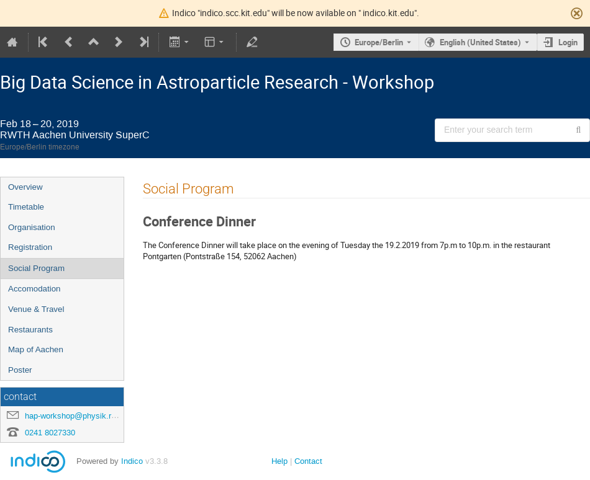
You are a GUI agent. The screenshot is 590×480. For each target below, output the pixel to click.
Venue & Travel (36, 309)
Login (568, 42)
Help (279, 461)
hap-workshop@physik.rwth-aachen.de (94, 416)
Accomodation (34, 288)
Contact (308, 461)
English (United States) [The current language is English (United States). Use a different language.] (480, 42)
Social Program (36, 268)
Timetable (26, 206)
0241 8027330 (50, 432)
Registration (30, 247)
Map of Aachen (35, 349)
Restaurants (30, 329)
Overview (25, 187)
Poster (20, 370)
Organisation (31, 227)
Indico (132, 461)
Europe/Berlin (379, 42)
